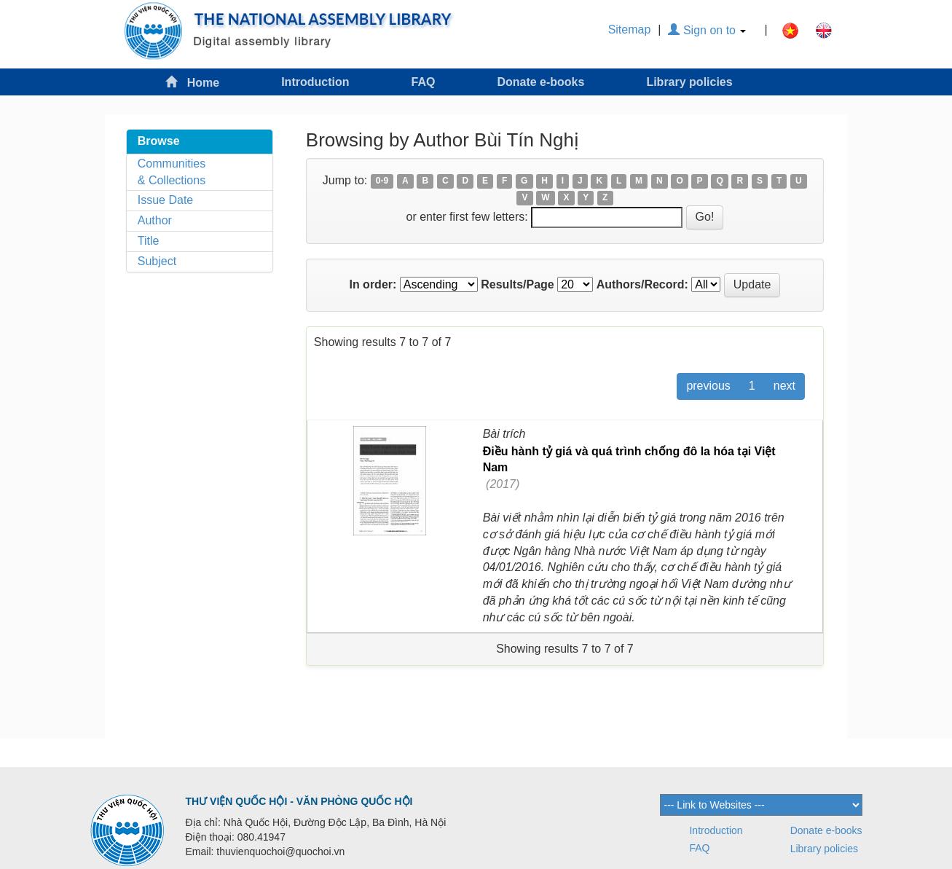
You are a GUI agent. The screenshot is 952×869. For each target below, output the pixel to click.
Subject (157, 261)
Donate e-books (540, 82)
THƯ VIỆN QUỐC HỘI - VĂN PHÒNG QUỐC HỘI (299, 801)
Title (149, 241)
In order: (372, 284)
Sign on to (707, 30)
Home (192, 82)
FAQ (423, 82)
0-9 (382, 181)
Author (155, 220)
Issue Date (165, 200)
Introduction (315, 82)
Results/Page (517, 284)
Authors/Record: (642, 284)
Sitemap (629, 29)
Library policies (689, 82)
